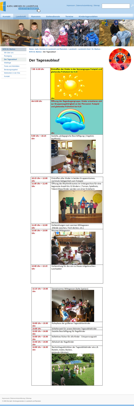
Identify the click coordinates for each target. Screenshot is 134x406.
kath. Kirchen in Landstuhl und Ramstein (51, 49)
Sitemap (97, 5)
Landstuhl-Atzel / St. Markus (89, 49)
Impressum (71, 5)
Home (31, 49)
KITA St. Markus (35, 52)
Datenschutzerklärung (84, 5)
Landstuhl (73, 49)
